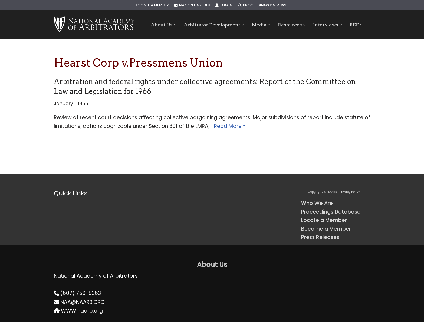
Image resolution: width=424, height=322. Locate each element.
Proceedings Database (263, 5)
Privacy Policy (350, 192)
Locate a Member (152, 5)
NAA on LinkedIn (192, 5)
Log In (223, 5)
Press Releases (320, 237)
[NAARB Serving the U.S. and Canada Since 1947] (94, 25)
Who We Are (317, 203)
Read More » (229, 126)
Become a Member (326, 229)
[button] (175, 25)
